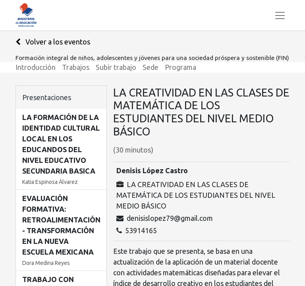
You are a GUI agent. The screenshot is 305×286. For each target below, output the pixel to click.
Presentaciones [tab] (46, 97)
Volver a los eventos (52, 42)
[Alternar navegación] (280, 15)
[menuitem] (38, 67)
